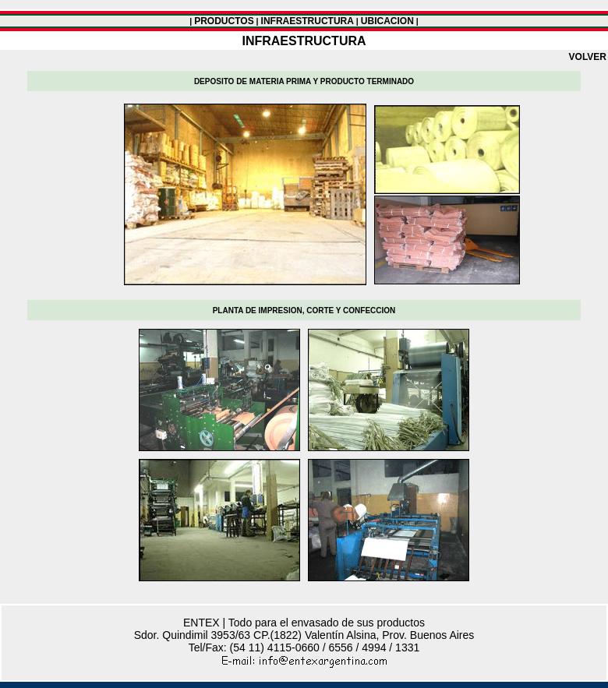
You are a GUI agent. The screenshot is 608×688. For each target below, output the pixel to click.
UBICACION (387, 21)
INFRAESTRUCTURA (307, 21)
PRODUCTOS (223, 21)
